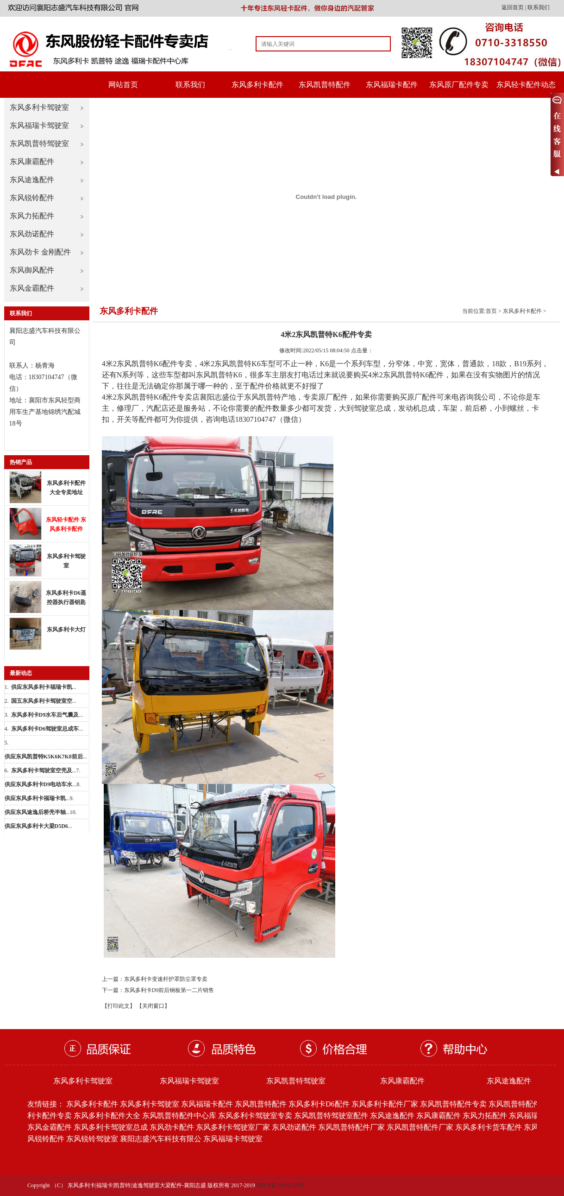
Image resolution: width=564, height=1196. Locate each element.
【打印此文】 (118, 1006)
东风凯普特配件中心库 (179, 1116)
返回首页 (513, 7)
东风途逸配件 (32, 180)
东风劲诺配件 (32, 234)
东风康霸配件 (32, 161)
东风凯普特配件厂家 (351, 1127)
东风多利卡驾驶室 (39, 107)
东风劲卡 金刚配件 (40, 252)
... (43, 687)
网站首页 (123, 85)
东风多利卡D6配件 (319, 1104)
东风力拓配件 (32, 216)
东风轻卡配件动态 (526, 85)
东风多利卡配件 (257, 85)
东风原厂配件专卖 (459, 85)
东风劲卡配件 (172, 1127)
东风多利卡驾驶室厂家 (233, 1127)
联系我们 (538, 7)
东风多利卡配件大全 (107, 1116)
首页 (491, 311)
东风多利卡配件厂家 (384, 1104)
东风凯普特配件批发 (522, 1104)
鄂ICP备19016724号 (280, 1185)
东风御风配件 (32, 270)
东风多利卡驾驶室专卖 (255, 1116)
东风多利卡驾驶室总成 (111, 1127)
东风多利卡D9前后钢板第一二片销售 (169, 990)
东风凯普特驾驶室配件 (331, 1116)
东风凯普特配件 (325, 85)
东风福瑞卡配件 (392, 85)
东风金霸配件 (32, 288)
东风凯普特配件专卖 (453, 1104)
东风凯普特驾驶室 (39, 143)
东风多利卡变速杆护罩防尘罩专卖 (165, 979)
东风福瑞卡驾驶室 (39, 125)
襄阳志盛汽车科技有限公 (160, 1139)
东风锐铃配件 (32, 198)
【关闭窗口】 (153, 1006)
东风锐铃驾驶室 (92, 1139)
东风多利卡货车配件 (488, 1127)
